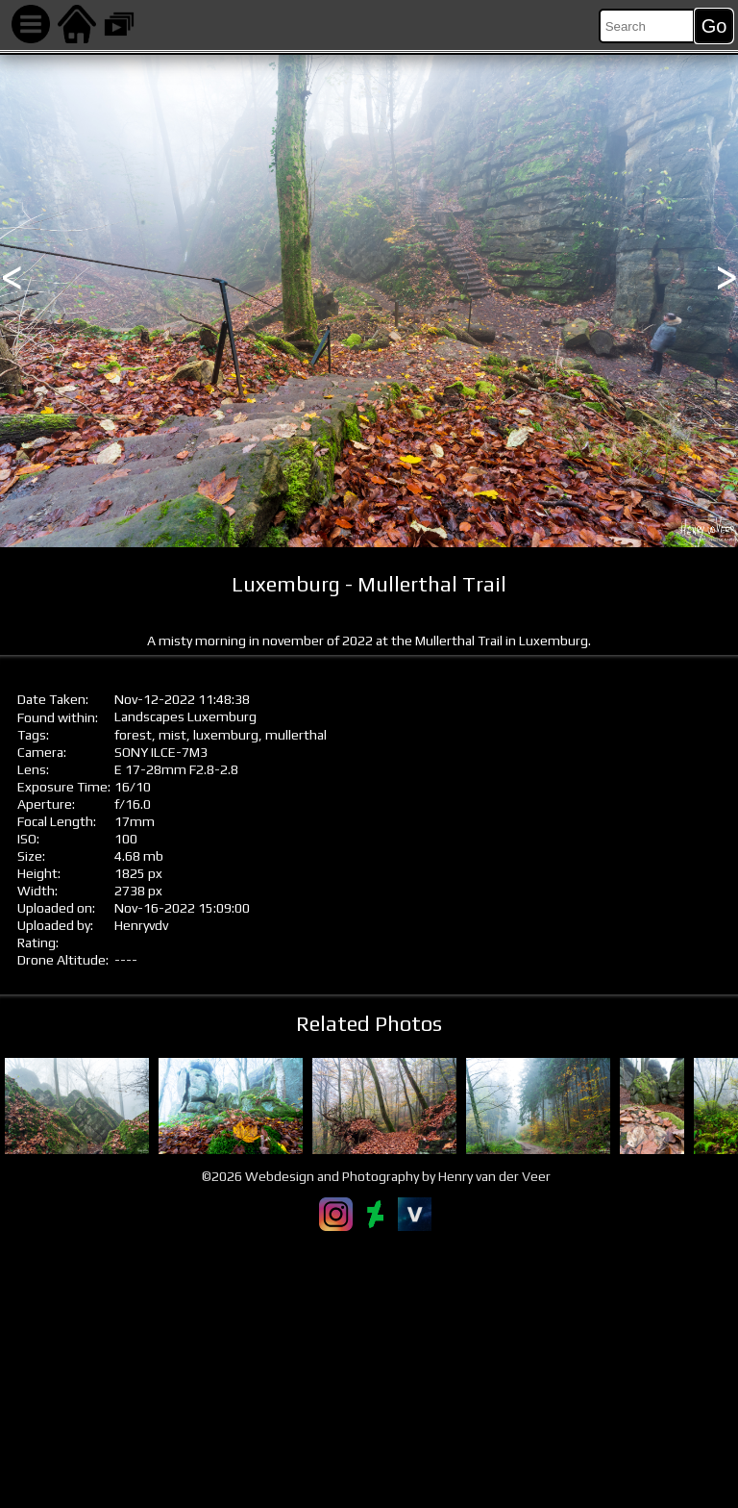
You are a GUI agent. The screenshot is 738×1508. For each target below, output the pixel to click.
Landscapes (149, 716)
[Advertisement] (369, 1369)
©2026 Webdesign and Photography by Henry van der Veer (376, 1176)
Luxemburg (222, 716)
